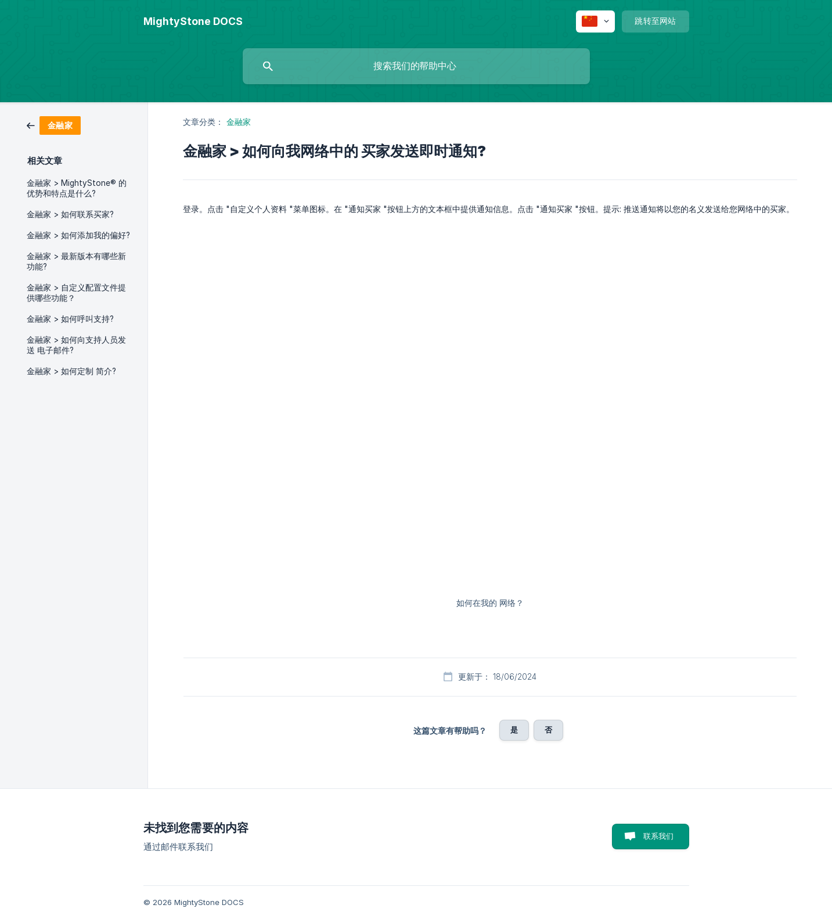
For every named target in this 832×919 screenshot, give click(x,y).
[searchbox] (416, 66)
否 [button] (548, 729)
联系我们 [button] (658, 836)
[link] (54, 124)
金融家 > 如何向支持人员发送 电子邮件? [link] (76, 345)
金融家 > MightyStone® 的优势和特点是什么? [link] (77, 188)
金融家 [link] (238, 122)
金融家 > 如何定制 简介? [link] (71, 371)
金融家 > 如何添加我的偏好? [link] (78, 235)
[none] (193, 21)
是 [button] (514, 729)
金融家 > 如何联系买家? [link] (70, 214)
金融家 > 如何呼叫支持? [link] (70, 319)
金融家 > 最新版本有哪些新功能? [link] (76, 261)
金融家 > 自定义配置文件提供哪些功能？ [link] (76, 293)
